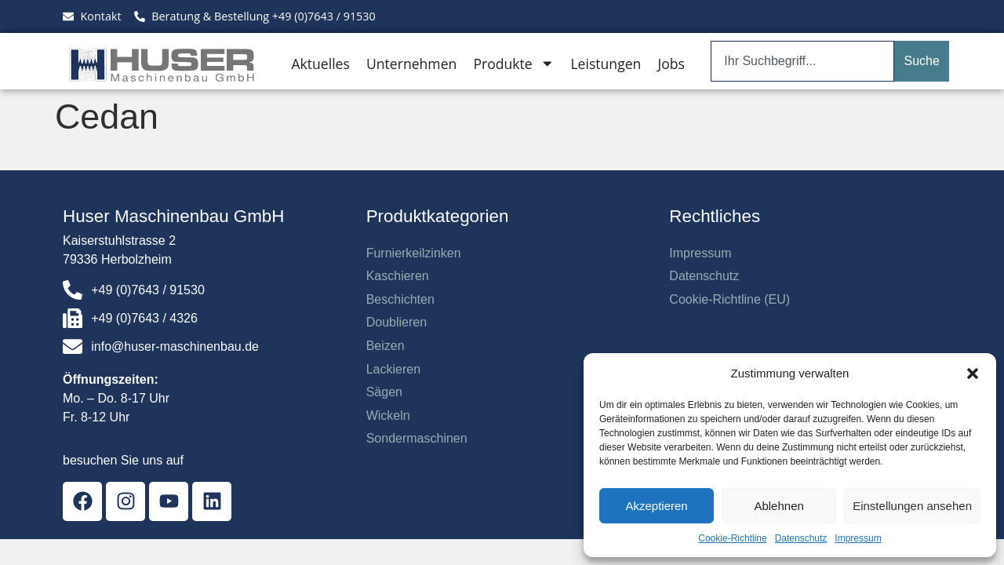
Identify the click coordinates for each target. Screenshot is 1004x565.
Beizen (385, 345)
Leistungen (605, 63)
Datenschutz (801, 538)
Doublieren (396, 322)
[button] (972, 373)
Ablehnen (778, 505)
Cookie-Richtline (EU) (729, 299)
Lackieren (393, 369)
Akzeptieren (656, 505)
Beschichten (400, 299)
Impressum (858, 538)
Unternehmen (411, 63)
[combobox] (802, 61)
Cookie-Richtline (732, 538)
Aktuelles (320, 63)
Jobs (670, 63)
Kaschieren (397, 275)
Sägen (384, 392)
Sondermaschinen (416, 438)
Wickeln (388, 415)
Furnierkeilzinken (413, 253)
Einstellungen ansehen (912, 505)
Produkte (513, 63)
